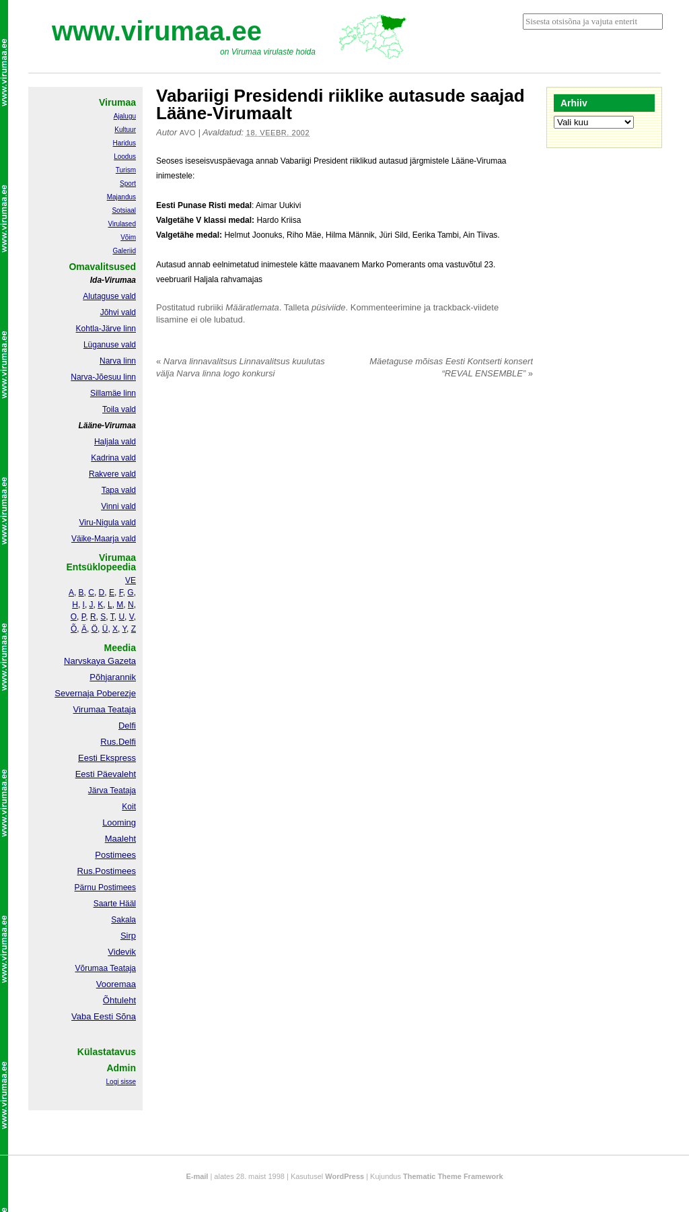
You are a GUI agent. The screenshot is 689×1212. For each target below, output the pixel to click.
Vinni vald (118, 506)
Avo (188, 133)
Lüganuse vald (109, 344)
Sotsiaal (124, 210)
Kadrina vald (113, 458)
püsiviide (329, 307)
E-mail (197, 1176)
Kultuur (125, 129)
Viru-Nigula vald (108, 522)
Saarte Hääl (115, 903)
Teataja (122, 968)
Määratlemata (252, 307)
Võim (128, 237)
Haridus (124, 143)
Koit (129, 806)
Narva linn (118, 361)
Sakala (123, 919)
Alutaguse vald (109, 296)
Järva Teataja (112, 790)
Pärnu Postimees (105, 887)
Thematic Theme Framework (453, 1176)
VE (130, 580)
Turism (126, 170)
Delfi (127, 725)
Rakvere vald (112, 474)
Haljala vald (115, 441)
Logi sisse (121, 1081)
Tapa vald (119, 490)
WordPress (344, 1176)
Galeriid (124, 251)
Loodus (125, 156)
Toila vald (119, 409)
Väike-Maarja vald (103, 538)
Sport (128, 183)
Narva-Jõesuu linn (103, 377)
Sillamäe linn (113, 393)
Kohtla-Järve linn (106, 328)
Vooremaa (116, 984)
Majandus (121, 197)
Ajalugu (125, 116)
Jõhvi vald (118, 312)
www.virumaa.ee (157, 31)
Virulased (122, 224)
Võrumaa (91, 968)
